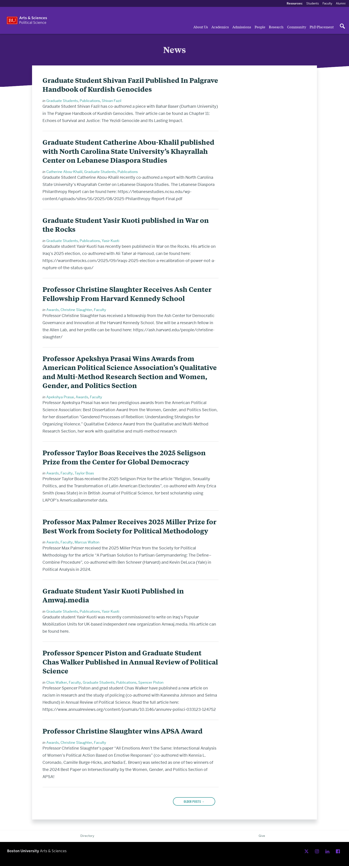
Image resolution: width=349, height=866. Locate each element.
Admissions (241, 26)
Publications (90, 100)
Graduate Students (62, 100)
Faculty (327, 3)
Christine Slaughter (76, 309)
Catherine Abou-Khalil (64, 171)
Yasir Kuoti (110, 240)
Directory (87, 836)
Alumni (340, 3)
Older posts (194, 801)
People (260, 26)
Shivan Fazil (111, 100)
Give (262, 836)
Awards (52, 309)
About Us (200, 26)
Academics (220, 26)
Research (276, 26)
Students (312, 3)
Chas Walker (56, 682)
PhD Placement (322, 26)
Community (296, 26)
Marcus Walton (87, 542)
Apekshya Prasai (60, 397)
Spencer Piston (150, 682)
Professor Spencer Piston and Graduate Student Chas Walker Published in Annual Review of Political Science (130, 662)
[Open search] (342, 26)
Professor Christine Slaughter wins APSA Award (123, 731)
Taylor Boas (84, 473)
